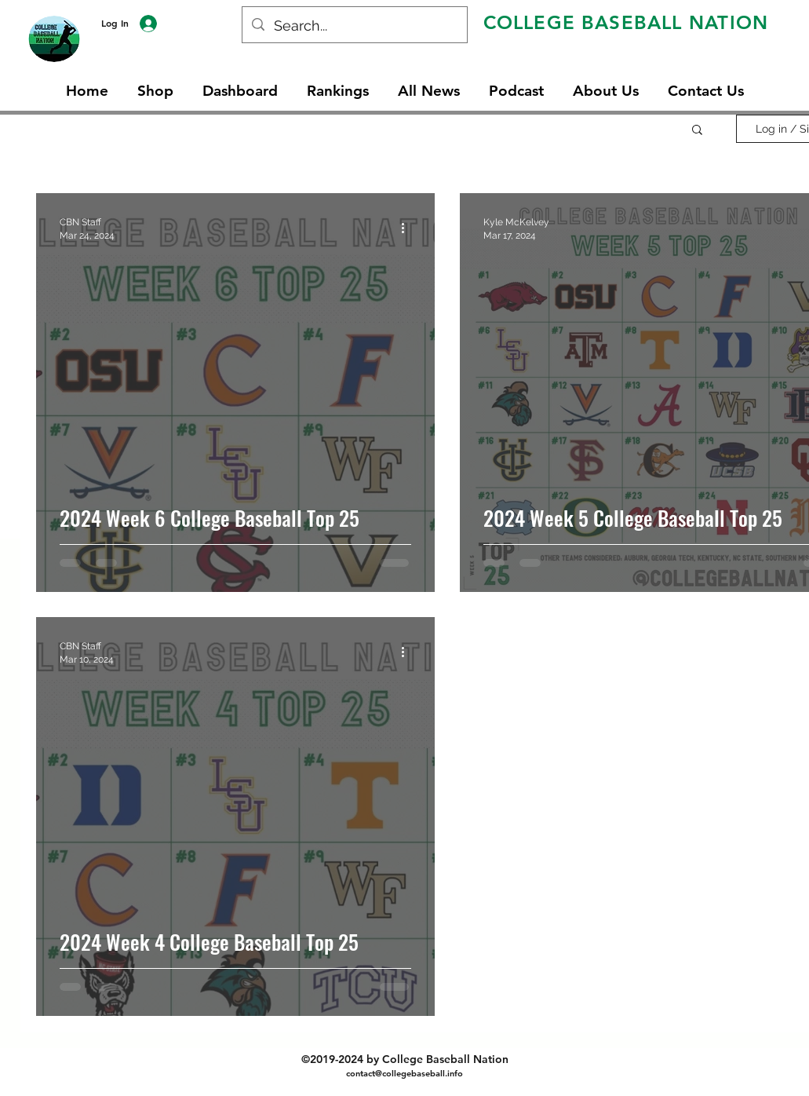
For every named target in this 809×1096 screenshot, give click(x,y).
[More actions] (408, 227)
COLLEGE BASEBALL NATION (626, 22)
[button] (697, 130)
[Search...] (354, 26)
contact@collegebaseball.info (404, 1073)
